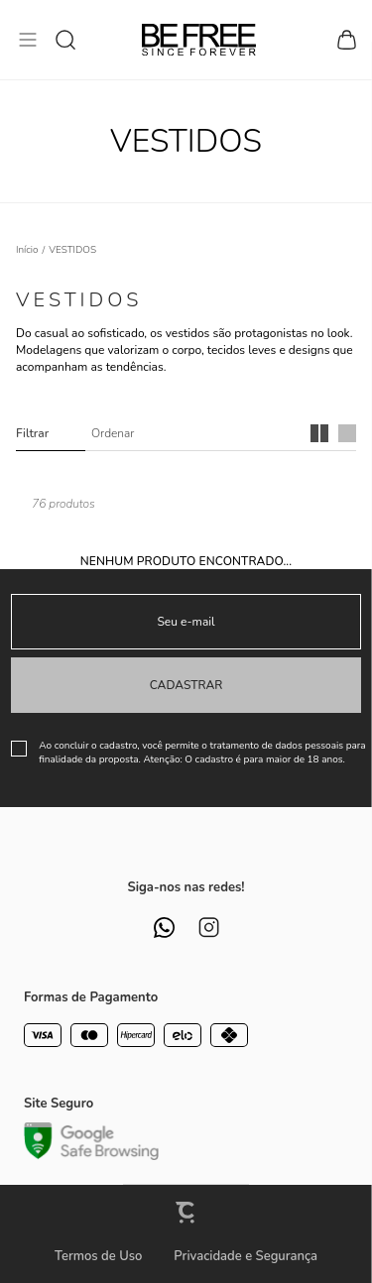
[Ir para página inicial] (27, 250)
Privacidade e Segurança (245, 1256)
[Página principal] (199, 40)
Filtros (50, 433)
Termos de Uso (98, 1256)
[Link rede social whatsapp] (164, 927)
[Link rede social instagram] (208, 927)
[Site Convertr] (186, 1212)
